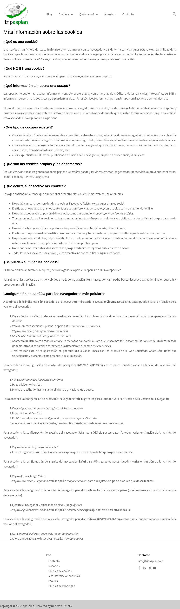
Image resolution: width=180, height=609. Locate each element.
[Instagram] (149, 568)
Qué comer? (88, 14)
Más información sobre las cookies (66, 576)
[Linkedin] (144, 568)
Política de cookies (57, 571)
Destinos (66, 14)
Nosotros (109, 14)
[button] (72, 14)
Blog (51, 14)
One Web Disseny (61, 606)
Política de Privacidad (59, 581)
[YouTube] (154, 568)
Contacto (126, 14)
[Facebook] (139, 568)
